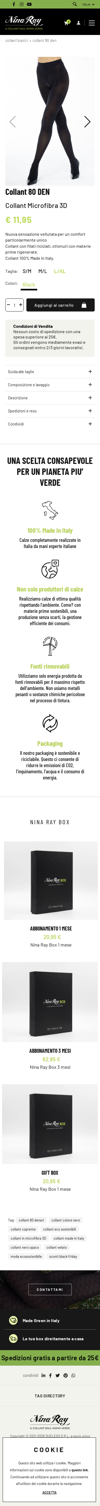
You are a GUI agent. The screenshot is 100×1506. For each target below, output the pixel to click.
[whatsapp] (73, 1375)
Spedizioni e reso (22, 411)
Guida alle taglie (21, 371)
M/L (42, 271)
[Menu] (92, 23)
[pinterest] (65, 1375)
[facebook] (50, 1375)
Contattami (50, 1289)
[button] (87, 122)
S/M (27, 271)
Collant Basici (16, 40)
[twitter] (57, 1375)
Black (29, 284)
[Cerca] (75, 4)
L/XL (60, 271)
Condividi (16, 424)
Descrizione (18, 398)
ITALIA (86, 4)
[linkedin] (43, 1375)
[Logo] (24, 23)
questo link (79, 1470)
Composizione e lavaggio (29, 385)
